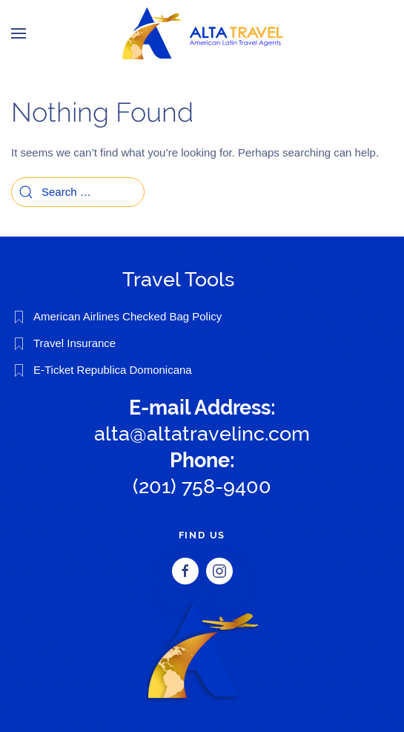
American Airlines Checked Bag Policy (127, 316)
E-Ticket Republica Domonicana (112, 369)
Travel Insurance (74, 343)
